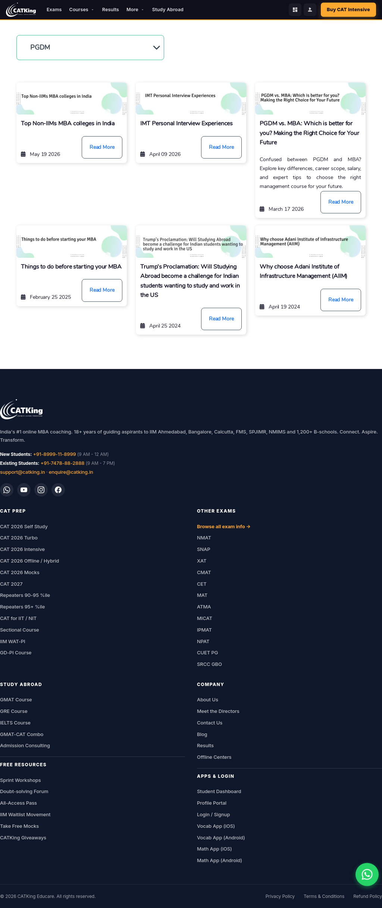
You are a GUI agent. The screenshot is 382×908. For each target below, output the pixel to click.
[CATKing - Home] (21, 10)
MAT (202, 595)
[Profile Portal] (310, 9)
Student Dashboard (219, 791)
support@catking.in (22, 472)
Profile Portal (211, 803)
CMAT (204, 572)
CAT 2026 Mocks (20, 572)
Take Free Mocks (19, 826)
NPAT (203, 641)
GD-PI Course (15, 652)
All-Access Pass (18, 803)
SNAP (203, 549)
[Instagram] (41, 490)
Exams (54, 9)
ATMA (204, 607)
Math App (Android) (219, 860)
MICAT (204, 618)
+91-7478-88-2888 (63, 463)
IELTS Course (15, 723)
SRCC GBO (209, 664)
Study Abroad (168, 9)
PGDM (40, 47)
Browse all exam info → (224, 526)
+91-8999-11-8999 (54, 454)
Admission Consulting (25, 745)
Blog (202, 734)
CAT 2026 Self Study (24, 526)
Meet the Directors (218, 711)
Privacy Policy (280, 896)
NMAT (204, 538)
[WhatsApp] (6, 490)
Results (110, 9)
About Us (207, 699)
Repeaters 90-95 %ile (25, 595)
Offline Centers (214, 757)
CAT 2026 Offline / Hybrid (29, 561)
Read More (102, 147)
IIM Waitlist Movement (25, 814)
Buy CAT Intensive (348, 9)
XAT (201, 561)
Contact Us (209, 723)
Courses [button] (82, 9)
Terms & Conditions (324, 896)
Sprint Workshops (20, 780)
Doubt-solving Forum (24, 791)
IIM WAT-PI (12, 641)
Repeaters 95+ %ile (22, 607)
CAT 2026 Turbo (19, 538)
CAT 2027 (11, 584)
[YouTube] (24, 490)
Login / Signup (213, 814)
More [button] (135, 9)
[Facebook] (58, 490)
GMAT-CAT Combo (21, 734)
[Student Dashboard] (295, 9)
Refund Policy (367, 896)
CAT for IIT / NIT (18, 618)
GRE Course (14, 711)
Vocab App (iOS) (216, 826)
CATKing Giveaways (23, 837)
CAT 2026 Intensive (22, 549)
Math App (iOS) (214, 849)
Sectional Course (19, 630)
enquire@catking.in (71, 472)
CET (202, 584)
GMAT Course (16, 699)
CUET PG (207, 652)
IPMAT (204, 630)
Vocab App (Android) (221, 837)
